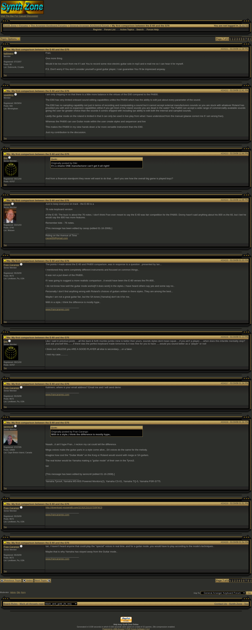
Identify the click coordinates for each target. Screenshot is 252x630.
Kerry (23, 592)
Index (28, 580)
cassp (7, 204)
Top (5, 75)
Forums (23, 25)
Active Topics (127, 29)
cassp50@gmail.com (56, 238)
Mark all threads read (32, 603)
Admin (13, 592)
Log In (244, 25)
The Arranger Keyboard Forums (49, 25)
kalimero (9, 53)
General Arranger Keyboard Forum (89, 25)
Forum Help (153, 29)
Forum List (109, 29)
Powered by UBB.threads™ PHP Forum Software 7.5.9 (125, 629)
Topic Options (10, 39)
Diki (18, 592)
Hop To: (197, 593)
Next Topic (42, 580)
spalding (9, 95)
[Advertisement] (185, 9)
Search (140, 29)
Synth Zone (10, 25)
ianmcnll (8, 426)
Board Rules (10, 603)
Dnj (5, 158)
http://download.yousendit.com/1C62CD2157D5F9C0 (73, 507)
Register (97, 29)
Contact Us (220, 603)
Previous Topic (11, 580)
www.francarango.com (57, 309)
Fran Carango (11, 265)
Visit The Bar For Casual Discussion (19, 16)
